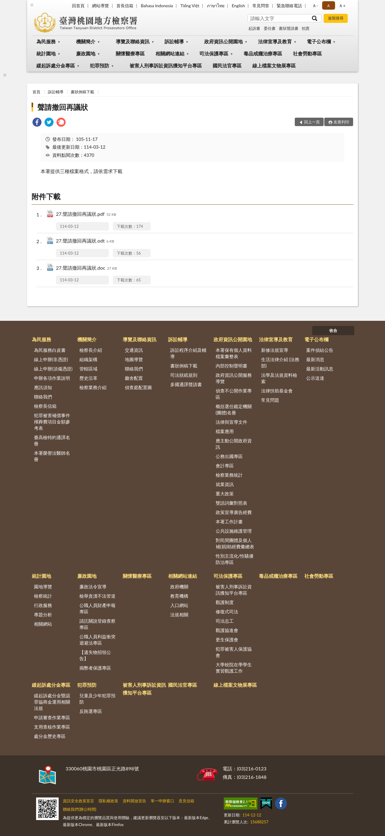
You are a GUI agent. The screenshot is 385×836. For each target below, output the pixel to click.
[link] (37, 123)
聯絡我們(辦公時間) (79, 809)
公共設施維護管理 (234, 531)
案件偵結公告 (319, 350)
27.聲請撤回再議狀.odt (85, 241)
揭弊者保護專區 (95, 667)
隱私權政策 (108, 800)
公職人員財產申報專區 (97, 608)
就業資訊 (225, 484)
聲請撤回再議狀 (62, 107)
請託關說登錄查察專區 (97, 624)
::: (31, 4)
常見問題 (270, 400)
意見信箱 (186, 800)
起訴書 (254, 28)
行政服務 (43, 605)
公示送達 (315, 378)
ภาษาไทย (215, 5)
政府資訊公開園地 (223, 41)
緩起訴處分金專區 (55, 65)
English (238, 5)
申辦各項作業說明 (52, 378)
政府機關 (179, 586)
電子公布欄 (319, 41)
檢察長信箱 (45, 406)
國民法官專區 (227, 65)
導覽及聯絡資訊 (132, 41)
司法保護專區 (213, 53)
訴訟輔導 (174, 41)
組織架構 (88, 359)
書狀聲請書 (288, 28)
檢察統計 (43, 596)
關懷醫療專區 (130, 53)
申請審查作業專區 (52, 717)
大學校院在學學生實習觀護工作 (234, 667)
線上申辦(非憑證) (51, 359)
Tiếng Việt (189, 5)
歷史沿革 (88, 378)
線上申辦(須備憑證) (53, 368)
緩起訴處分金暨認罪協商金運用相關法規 (52, 702)
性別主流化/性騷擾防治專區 (235, 559)
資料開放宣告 (134, 800)
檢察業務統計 (229, 475)
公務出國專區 (229, 456)
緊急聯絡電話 (289, 5)
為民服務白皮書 (50, 350)
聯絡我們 (43, 396)
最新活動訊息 (319, 368)
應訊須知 (43, 387)
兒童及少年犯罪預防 (97, 698)
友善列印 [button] (341, 121)
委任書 (270, 28)
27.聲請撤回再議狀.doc (86, 268)
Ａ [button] (328, 5)
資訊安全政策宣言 (78, 800)
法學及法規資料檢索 (279, 378)
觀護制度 (225, 602)
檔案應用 (225, 431)
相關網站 (43, 624)
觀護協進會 (227, 630)
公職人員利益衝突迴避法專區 (97, 640)
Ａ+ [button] (342, 5)
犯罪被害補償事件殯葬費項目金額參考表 (52, 422)
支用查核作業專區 (52, 726)
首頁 (36, 91)
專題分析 (43, 614)
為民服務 (46, 41)
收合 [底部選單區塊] (333, 330)
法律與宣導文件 (231, 422)
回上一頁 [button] (312, 121)
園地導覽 (43, 586)
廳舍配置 (134, 378)
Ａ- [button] (315, 5)
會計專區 (225, 465)
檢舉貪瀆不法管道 (97, 596)
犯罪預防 (99, 65)
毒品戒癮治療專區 (263, 53)
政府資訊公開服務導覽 (234, 378)
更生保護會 (227, 639)
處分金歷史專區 (50, 736)
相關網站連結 (170, 53)
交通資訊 (134, 350)
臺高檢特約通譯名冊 (52, 440)
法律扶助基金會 (277, 390)
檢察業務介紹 (92, 387)
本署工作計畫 (229, 521)
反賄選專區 (90, 711)
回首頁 (78, 5)
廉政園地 (85, 53)
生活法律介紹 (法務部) (280, 362)
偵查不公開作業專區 (234, 394)
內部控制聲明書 (231, 365)
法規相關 (179, 614)
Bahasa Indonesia (157, 5)
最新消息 (315, 359)
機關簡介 (85, 41)
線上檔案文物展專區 (274, 65)
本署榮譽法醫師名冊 (52, 456)
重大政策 (225, 493)
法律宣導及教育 (275, 41)
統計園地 (46, 53)
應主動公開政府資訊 (234, 444)
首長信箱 (124, 5)
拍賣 (306, 28)
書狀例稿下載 (82, 91)
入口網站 (179, 605)
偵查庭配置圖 (138, 387)
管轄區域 (88, 368)
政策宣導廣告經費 (234, 512)
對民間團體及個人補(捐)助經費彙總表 (235, 543)
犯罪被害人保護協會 (234, 652)
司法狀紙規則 (183, 375)
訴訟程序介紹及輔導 (188, 353)
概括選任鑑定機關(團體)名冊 (234, 409)
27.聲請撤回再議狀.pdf (86, 214)
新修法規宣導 (274, 350)
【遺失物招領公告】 (95, 655)
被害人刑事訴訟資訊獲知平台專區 (166, 65)
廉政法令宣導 (92, 586)
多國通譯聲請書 (186, 384)
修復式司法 (227, 611)
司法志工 (225, 621)
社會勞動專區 (307, 53)
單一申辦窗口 (162, 800)
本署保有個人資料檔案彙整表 (234, 353)
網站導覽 (100, 5)
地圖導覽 (134, 359)
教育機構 (179, 596)
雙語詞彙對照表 (231, 503)
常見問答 (260, 5)
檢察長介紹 (90, 350)
